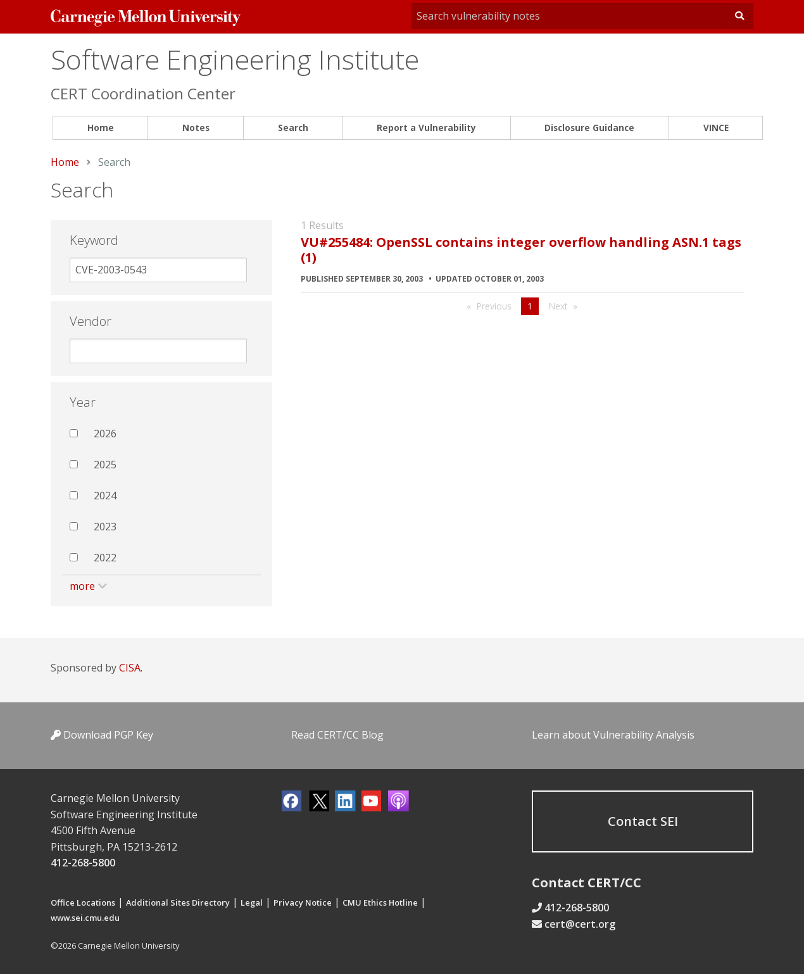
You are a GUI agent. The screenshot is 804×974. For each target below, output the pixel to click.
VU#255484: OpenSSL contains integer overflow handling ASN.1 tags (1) (521, 250)
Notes (196, 128)
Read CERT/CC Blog (337, 735)
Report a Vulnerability (426, 128)
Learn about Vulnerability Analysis (613, 735)
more (82, 586)
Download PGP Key (102, 735)
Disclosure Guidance (589, 128)
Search (293, 128)
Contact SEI (643, 821)
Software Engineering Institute (235, 59)
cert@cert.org (579, 924)
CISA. (130, 668)
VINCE (716, 128)
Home (100, 128)
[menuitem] (100, 128)
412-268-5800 (83, 863)
